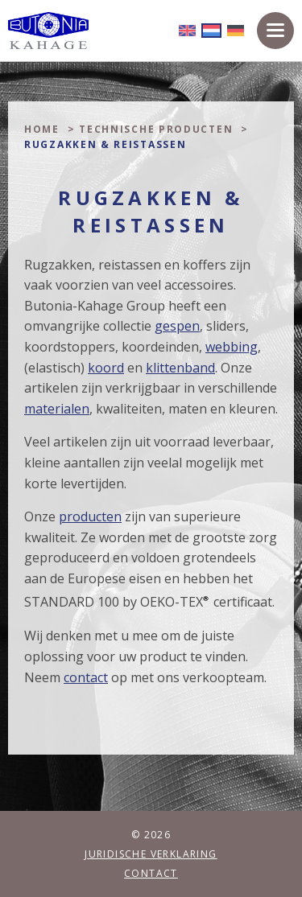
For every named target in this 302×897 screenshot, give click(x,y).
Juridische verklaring (151, 854)
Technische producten (156, 129)
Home (42, 129)
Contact (151, 873)
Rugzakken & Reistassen (105, 144)
